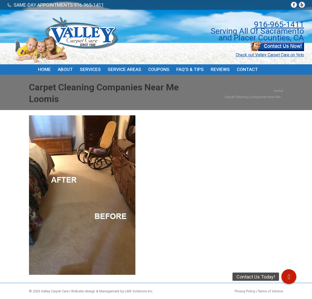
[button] (288, 276)
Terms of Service (270, 291)
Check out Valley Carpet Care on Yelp (270, 54)
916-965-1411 (279, 24)
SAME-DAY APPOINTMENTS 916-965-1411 (59, 5)
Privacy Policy (245, 291)
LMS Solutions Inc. (139, 291)
